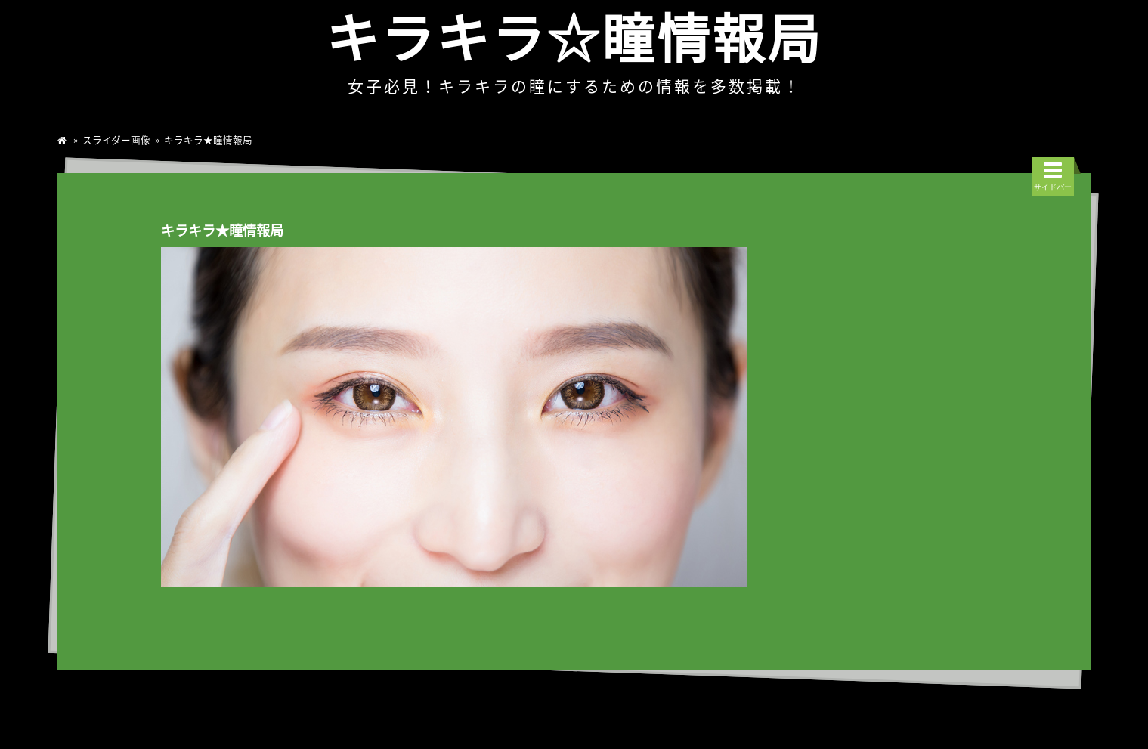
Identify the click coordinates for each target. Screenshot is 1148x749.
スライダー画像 (116, 139)
